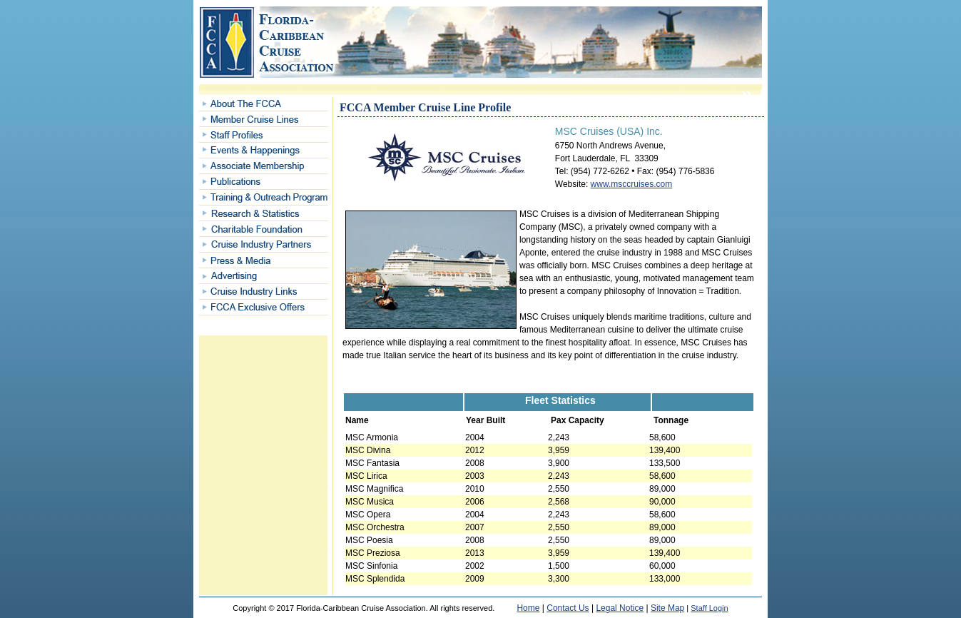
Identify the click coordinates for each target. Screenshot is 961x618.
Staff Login (709, 608)
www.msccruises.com (632, 184)
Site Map (667, 608)
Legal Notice (620, 608)
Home (528, 608)
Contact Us (567, 608)
